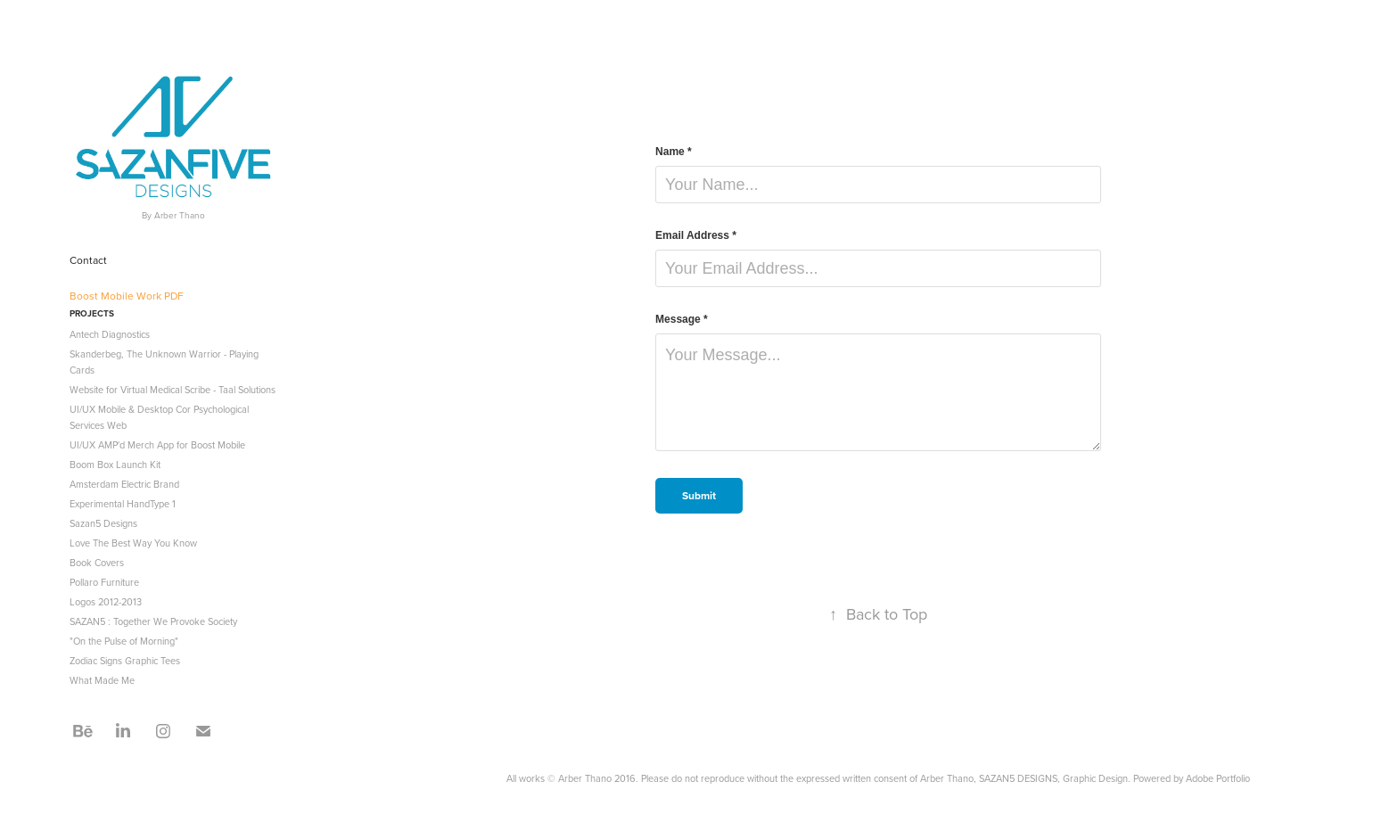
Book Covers (97, 562)
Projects (92, 313)
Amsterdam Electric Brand (124, 484)
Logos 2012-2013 (106, 602)
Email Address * (695, 235)
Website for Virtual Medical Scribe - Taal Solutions (172, 389)
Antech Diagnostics (110, 334)
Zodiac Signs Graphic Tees (125, 661)
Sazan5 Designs (103, 523)
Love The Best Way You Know (133, 543)
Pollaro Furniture (104, 582)
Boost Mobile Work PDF (127, 295)
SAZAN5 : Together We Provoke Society (153, 621)
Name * (673, 151)
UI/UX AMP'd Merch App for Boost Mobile (157, 445)
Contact (88, 259)
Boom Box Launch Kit (115, 464)
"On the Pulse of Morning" (124, 641)
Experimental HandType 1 (123, 504)
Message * (681, 319)
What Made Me (102, 680)
